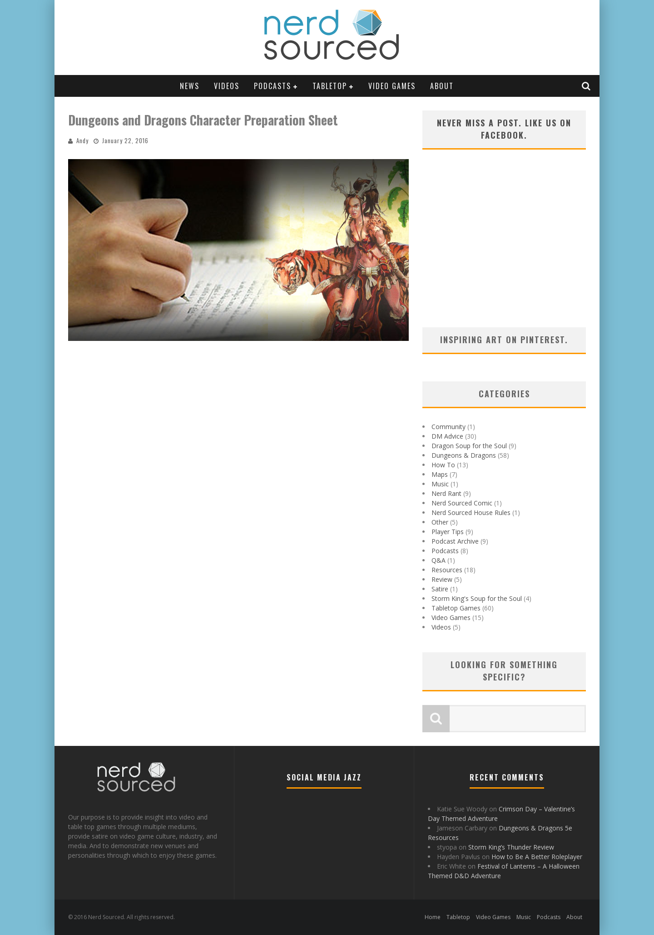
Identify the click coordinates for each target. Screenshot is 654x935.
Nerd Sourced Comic (461, 503)
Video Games (392, 85)
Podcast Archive (455, 541)
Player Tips (447, 531)
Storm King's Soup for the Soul (476, 598)
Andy (82, 140)
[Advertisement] (504, 250)
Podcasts (272, 85)
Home (433, 917)
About (442, 85)
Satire (439, 589)
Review (441, 579)
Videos (226, 85)
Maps (439, 474)
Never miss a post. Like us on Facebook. (504, 129)
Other (439, 522)
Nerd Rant (446, 493)
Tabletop (329, 85)
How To (443, 464)
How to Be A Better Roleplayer (536, 856)
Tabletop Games (456, 608)
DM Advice (447, 436)
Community (448, 426)
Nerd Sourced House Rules (470, 512)
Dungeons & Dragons (463, 455)
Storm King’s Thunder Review (511, 847)
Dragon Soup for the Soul (469, 445)
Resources (446, 569)
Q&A (438, 560)
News (189, 85)
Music (440, 484)
